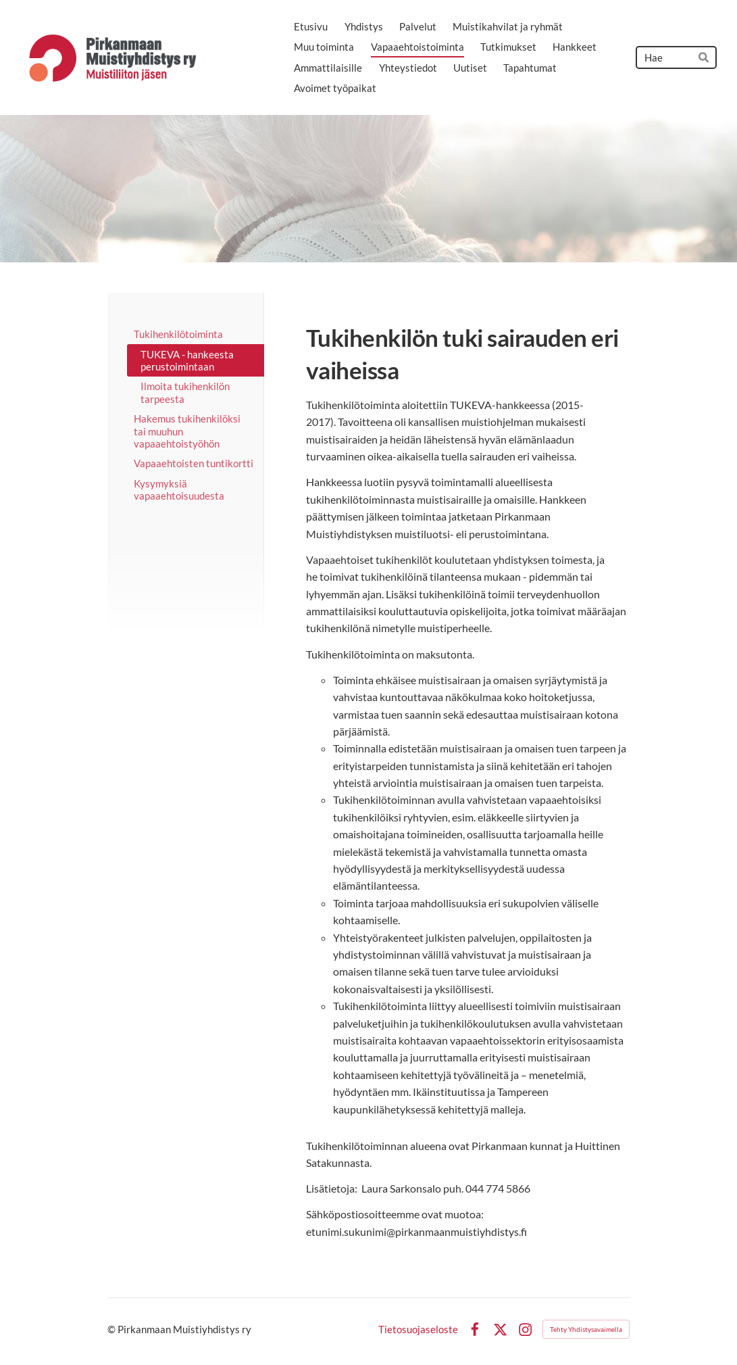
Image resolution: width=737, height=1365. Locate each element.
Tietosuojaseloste (418, 1329)
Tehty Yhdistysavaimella (586, 1329)
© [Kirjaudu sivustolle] (112, 1329)
